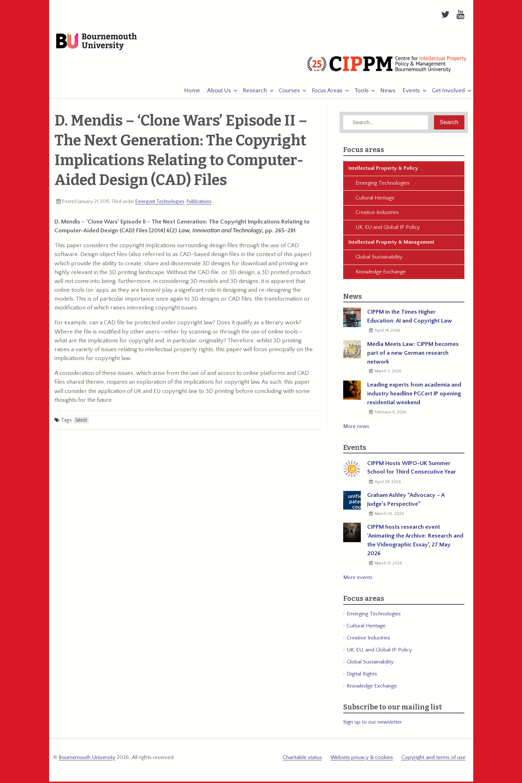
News (384, 92)
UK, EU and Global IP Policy (388, 229)
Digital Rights (362, 676)
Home (189, 92)
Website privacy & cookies (361, 759)
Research (251, 92)
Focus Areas (323, 92)
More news (356, 428)
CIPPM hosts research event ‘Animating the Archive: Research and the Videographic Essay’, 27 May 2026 (415, 542)
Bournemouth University (100, 43)
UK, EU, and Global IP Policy (379, 652)
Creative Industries (377, 214)
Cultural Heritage (375, 200)
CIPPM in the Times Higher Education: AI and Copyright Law (409, 318)
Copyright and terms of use (433, 759)
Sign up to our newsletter (372, 724)
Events (407, 92)
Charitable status (302, 759)
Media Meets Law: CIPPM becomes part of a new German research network (413, 355)
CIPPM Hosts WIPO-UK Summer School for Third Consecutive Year (411, 469)
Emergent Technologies (159, 203)
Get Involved (444, 92)
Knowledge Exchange (381, 274)
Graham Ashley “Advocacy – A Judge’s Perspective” (405, 501)
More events (358, 579)
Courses (286, 92)
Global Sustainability (379, 259)
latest (81, 422)
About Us (216, 92)
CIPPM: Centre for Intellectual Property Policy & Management (386, 69)
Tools (358, 92)
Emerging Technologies (383, 185)
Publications (199, 203)
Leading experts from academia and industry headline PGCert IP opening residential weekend (414, 395)
